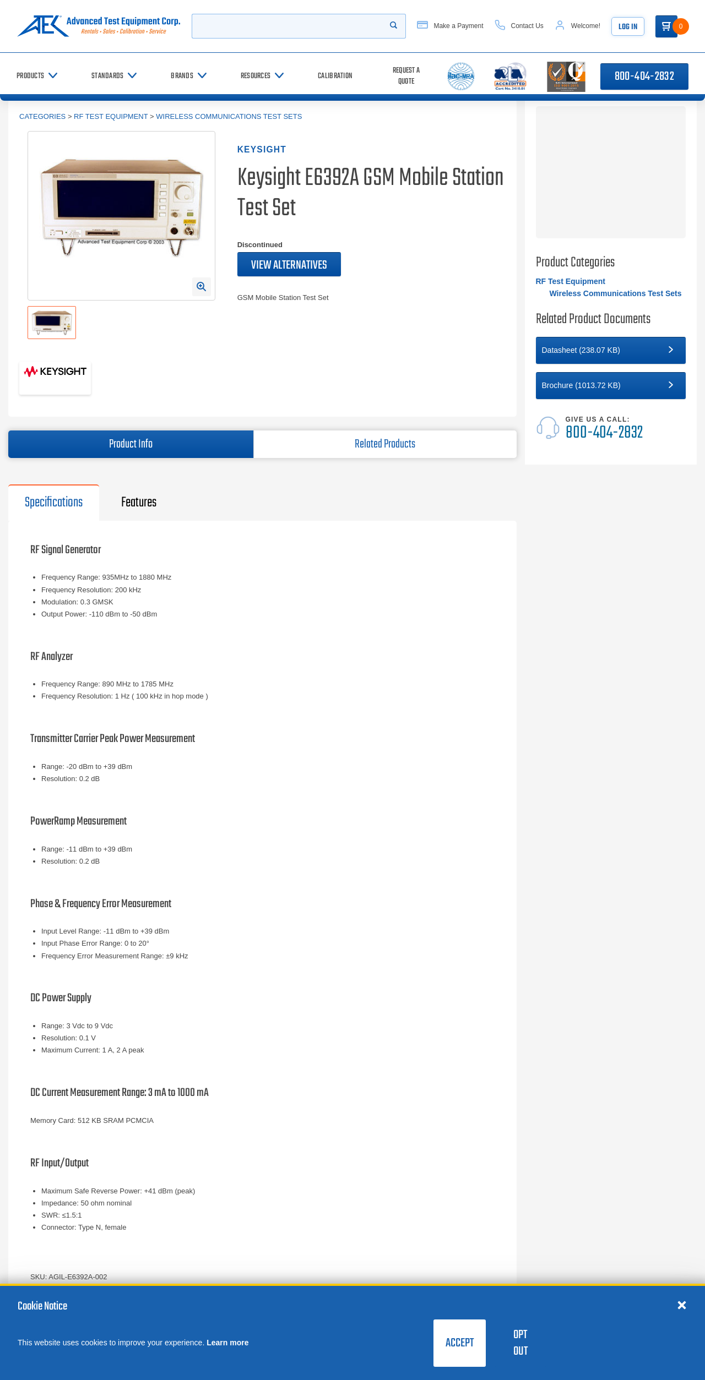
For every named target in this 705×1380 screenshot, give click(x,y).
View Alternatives (289, 265)
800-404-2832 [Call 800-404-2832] (644, 76)
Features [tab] (138, 503)
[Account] (577, 26)
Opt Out (520, 1343)
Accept (460, 1343)
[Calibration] (335, 76)
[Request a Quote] (406, 76)
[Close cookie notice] (681, 1304)
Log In (628, 27)
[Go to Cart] (666, 26)
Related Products (385, 444)
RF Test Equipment (111, 116)
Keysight (261, 149)
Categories (42, 116)
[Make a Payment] (450, 26)
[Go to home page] (99, 26)
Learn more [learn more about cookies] (227, 1342)
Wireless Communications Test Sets (229, 116)
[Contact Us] (519, 26)
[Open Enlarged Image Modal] (201, 286)
